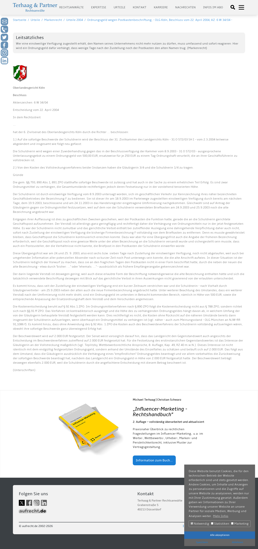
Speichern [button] (202, 542)
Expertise (98, 7)
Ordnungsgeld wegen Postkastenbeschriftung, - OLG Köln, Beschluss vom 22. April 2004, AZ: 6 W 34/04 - (159, 20)
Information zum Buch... (154, 460)
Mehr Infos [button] (220, 516)
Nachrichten (185, 7)
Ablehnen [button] (237, 542)
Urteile (119, 7)
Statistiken (220, 524)
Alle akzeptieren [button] (219, 535)
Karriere (161, 7)
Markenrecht (53, 20)
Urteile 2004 (74, 20)
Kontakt (139, 7)
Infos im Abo (213, 7)
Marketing (240, 524)
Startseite (19, 20)
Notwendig (200, 524)
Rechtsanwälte (71, 7)
